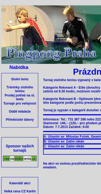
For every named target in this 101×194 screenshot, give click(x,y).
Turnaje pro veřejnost (20, 103)
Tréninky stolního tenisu (19, 89)
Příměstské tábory (20, 120)
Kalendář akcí (19, 183)
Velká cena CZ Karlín (20, 191)
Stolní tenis (20, 79)
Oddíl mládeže (20, 111)
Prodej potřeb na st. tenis (20, 97)
